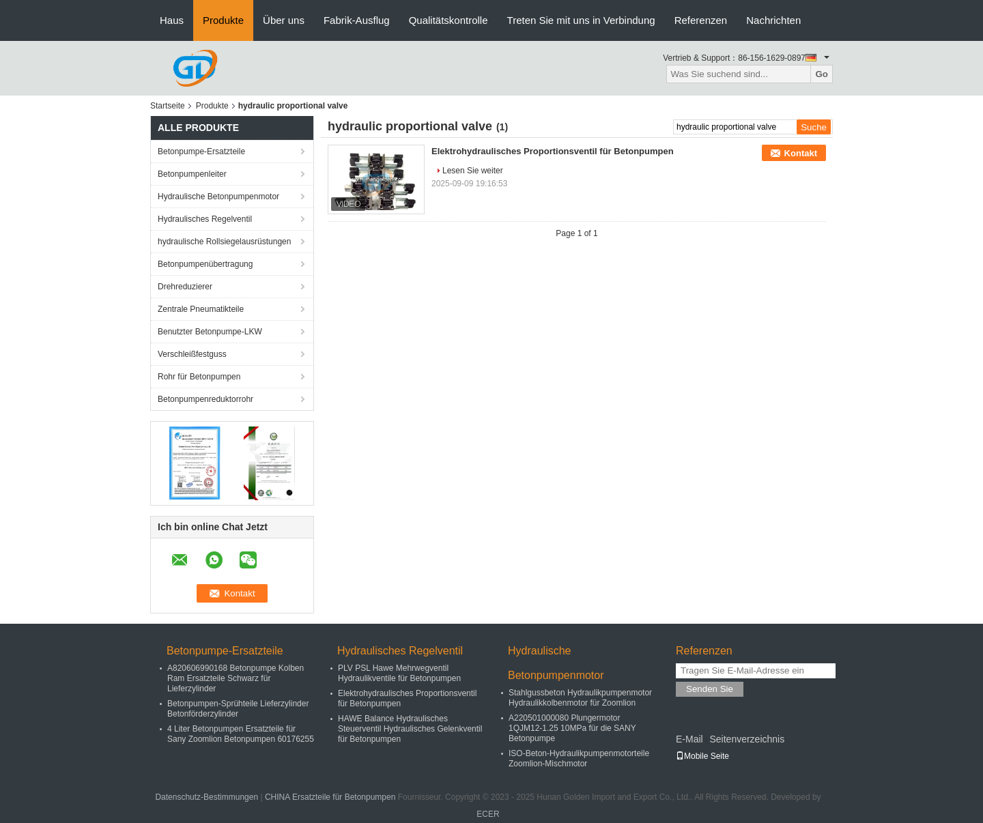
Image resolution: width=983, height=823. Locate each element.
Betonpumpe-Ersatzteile (201, 151)
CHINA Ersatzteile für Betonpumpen (330, 797)
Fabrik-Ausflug (357, 20)
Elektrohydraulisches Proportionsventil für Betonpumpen (552, 151)
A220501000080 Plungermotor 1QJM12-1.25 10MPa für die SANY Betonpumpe (572, 728)
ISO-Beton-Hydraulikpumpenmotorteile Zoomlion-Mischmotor (579, 758)
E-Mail (689, 739)
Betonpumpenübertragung (205, 264)
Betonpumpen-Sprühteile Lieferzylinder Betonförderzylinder (238, 709)
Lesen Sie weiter (472, 170)
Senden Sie (709, 689)
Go (821, 74)
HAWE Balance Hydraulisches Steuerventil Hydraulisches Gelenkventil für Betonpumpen (410, 729)
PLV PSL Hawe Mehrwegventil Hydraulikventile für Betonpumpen (399, 673)
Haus (172, 20)
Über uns (283, 20)
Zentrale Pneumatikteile (201, 309)
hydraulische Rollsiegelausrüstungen (224, 241)
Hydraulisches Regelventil (205, 219)
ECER (487, 814)
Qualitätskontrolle (448, 20)
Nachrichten (773, 20)
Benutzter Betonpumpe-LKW (210, 331)
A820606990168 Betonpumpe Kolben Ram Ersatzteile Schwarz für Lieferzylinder (235, 678)
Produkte (223, 20)
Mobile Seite (702, 756)
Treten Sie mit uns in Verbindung (581, 20)
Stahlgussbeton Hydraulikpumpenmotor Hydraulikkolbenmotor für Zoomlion (580, 698)
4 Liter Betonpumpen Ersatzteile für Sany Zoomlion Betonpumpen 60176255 (240, 734)
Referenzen (701, 20)
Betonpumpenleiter (192, 174)
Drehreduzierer (185, 286)
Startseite (167, 106)
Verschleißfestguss (192, 354)
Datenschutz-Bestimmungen (206, 797)
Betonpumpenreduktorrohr (205, 399)
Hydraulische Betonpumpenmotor (218, 196)
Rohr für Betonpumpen (199, 376)
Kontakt (800, 153)
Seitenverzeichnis (746, 739)
